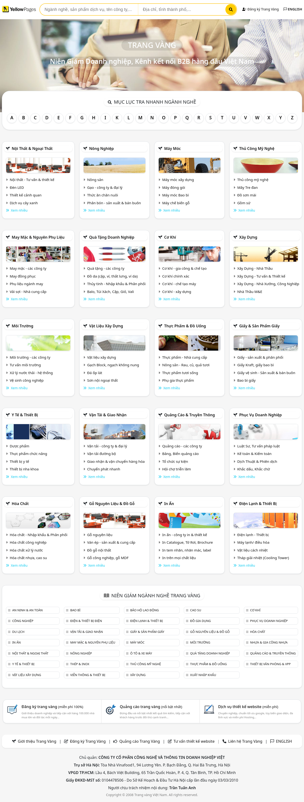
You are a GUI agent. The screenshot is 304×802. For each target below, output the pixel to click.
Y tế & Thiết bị (25, 414)
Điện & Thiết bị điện (86, 621)
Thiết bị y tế (19, 461)
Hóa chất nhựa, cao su (28, 557)
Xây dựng (248, 237)
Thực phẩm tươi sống (180, 372)
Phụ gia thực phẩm (178, 380)
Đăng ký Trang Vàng (260, 9)
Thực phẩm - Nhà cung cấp (184, 357)
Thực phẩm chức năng (28, 453)
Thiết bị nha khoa (24, 469)
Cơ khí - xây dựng (176, 291)
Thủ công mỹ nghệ (256, 148)
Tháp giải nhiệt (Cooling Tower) (263, 557)
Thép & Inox (79, 664)
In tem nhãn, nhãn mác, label (186, 550)
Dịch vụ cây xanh (24, 202)
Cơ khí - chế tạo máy (179, 283)
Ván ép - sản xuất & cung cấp (111, 542)
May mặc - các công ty (28, 268)
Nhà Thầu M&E (249, 291)
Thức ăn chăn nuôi (102, 195)
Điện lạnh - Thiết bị (253, 534)
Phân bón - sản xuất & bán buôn (114, 202)
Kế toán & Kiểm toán (254, 453)
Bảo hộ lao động (144, 610)
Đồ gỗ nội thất (99, 550)
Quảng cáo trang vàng (151, 706)
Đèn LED (17, 187)
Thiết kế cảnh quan (26, 195)
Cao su (195, 610)
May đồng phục (23, 276)
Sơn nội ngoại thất (102, 380)
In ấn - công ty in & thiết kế (184, 534)
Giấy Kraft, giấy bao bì (255, 364)
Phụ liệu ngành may (26, 283)
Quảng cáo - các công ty (182, 446)
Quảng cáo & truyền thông (189, 414)
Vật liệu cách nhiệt (252, 550)
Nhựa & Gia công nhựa (269, 642)
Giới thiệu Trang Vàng (37, 741)
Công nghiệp (22, 621)
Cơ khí (170, 237)
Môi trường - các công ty (30, 357)
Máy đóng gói (173, 187)
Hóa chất (20, 503)
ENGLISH (293, 9)
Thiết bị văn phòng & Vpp (270, 664)
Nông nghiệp (101, 148)
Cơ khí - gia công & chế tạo (184, 268)
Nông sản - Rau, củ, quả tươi (185, 364)
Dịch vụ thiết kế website (248, 706)
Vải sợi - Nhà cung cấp (28, 291)
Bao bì (75, 610)
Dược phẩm (19, 446)
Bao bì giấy (246, 380)
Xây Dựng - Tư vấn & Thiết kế (261, 276)
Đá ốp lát (94, 372)
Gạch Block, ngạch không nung (113, 364)
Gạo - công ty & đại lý (105, 187)
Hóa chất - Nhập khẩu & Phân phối (38, 534)
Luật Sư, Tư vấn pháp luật (258, 446)
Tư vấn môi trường (25, 364)
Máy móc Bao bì (175, 195)
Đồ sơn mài (246, 195)
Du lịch (18, 632)
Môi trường (22, 326)
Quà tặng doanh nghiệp (111, 237)
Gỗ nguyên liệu (99, 534)
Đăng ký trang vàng (52, 706)
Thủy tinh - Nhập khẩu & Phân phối (116, 283)
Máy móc (172, 148)
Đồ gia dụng (200, 621)
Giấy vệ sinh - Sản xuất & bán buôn (266, 372)
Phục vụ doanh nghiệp (260, 414)
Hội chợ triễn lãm (176, 469)
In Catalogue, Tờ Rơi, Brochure (187, 542)
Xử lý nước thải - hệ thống (31, 372)
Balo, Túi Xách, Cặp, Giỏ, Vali (110, 291)
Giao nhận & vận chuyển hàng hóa (116, 461)
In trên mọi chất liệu (179, 557)
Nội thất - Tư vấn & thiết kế (32, 179)
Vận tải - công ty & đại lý (107, 446)
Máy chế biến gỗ (176, 202)
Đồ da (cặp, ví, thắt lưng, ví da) (112, 276)
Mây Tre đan (247, 187)
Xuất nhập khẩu (203, 675)
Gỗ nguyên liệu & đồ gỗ (111, 503)
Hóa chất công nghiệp (28, 542)
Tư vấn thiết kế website (195, 741)
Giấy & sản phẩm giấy (259, 326)
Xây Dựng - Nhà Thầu (255, 268)
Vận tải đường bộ (101, 453)
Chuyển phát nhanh (103, 469)
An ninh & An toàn (27, 610)
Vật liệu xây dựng (106, 326)
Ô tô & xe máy (141, 653)
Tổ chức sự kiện (175, 461)
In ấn (169, 503)
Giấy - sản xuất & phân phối (260, 357)
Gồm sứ (243, 202)
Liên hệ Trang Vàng (245, 741)
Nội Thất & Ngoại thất (32, 148)
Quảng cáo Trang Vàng (139, 741)
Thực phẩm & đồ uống (185, 326)
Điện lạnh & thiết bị (258, 503)
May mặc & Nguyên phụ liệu (38, 237)
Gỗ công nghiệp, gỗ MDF (107, 557)
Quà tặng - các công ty (105, 268)
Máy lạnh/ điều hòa (253, 542)
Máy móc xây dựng (178, 179)
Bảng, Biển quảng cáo (180, 453)
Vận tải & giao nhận (107, 414)
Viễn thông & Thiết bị (87, 675)
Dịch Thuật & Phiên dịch (257, 461)
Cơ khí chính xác (175, 276)
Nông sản (95, 179)
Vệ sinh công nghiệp (27, 380)
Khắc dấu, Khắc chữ (253, 469)
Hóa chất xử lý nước (26, 550)
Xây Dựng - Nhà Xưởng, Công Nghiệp (268, 283)
